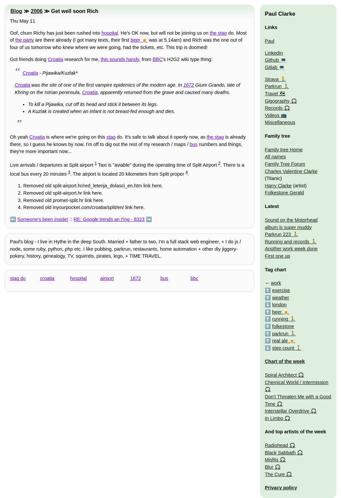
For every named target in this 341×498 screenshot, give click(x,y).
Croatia (55, 59)
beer (135, 40)
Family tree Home (284, 149)
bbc (194, 278)
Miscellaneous (280, 122)
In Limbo (274, 418)
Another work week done (291, 248)
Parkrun (273, 86)
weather (280, 297)
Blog (16, 11)
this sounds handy (120, 59)
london (279, 304)
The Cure (275, 474)
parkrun (280, 333)
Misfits (271, 459)
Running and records (287, 241)
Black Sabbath (280, 452)
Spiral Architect (281, 375)
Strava (272, 79)
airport (107, 278)
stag (111, 137)
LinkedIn (274, 53)
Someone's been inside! (42, 219)
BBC (158, 59)
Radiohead (276, 445)
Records (274, 108)
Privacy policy (281, 487)
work (276, 283)
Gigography (277, 101)
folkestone (283, 326)
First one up (277, 256)
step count (283, 348)
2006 (37, 11)
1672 (188, 85)
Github (272, 60)
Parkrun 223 (278, 234)
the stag (218, 33)
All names (275, 156)
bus (193, 144)
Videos (272, 115)
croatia (47, 278)
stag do (18, 278)
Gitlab (271, 67)
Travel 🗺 (275, 93)
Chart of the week (285, 361)
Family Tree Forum (285, 164)
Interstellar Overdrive (287, 411)
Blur (269, 467)
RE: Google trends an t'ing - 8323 (109, 219)
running (280, 319)
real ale (280, 340)
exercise (281, 290)
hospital (110, 33)
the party (24, 40)
